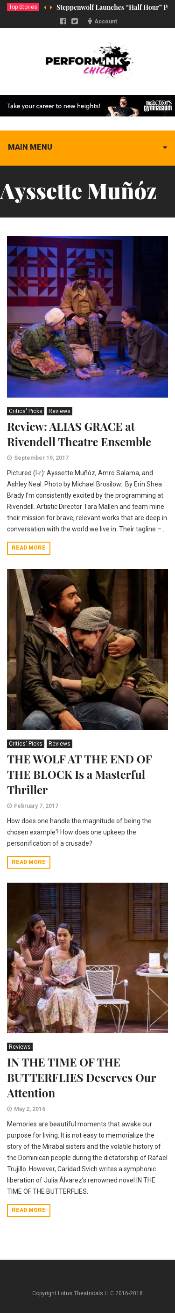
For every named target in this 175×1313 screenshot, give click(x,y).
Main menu (30, 147)
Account (105, 21)
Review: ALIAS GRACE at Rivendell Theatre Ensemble (79, 434)
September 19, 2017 (41, 458)
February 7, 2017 (36, 806)
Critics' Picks (25, 411)
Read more (29, 547)
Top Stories (23, 7)
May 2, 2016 (29, 1109)
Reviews (59, 411)
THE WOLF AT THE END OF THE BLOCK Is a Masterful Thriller (79, 774)
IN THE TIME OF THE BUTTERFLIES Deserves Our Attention (81, 1077)
